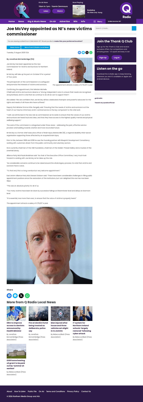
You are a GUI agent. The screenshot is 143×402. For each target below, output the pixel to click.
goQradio (98, 98)
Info (83, 21)
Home (11, 21)
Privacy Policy (73, 391)
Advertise (65, 21)
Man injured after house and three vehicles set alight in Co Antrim (60, 319)
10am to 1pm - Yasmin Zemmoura (53, 6)
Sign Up (102, 57)
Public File (32, 391)
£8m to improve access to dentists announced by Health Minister (16, 319)
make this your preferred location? (68, 41)
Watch (58, 10)
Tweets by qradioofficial (105, 103)
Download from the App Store (105, 85)
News (21, 21)
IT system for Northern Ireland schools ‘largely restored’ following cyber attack (82, 320)
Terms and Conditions (55, 391)
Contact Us (86, 391)
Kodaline (91, 10)
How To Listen (20, 391)
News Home (15, 47)
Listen (44, 10)
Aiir (38, 396)
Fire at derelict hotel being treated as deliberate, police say (38, 319)
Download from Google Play (124, 85)
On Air (53, 21)
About (9, 391)
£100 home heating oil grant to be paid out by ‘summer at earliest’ (16, 357)
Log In (117, 57)
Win (75, 21)
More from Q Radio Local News (37, 47)
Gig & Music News (37, 21)
